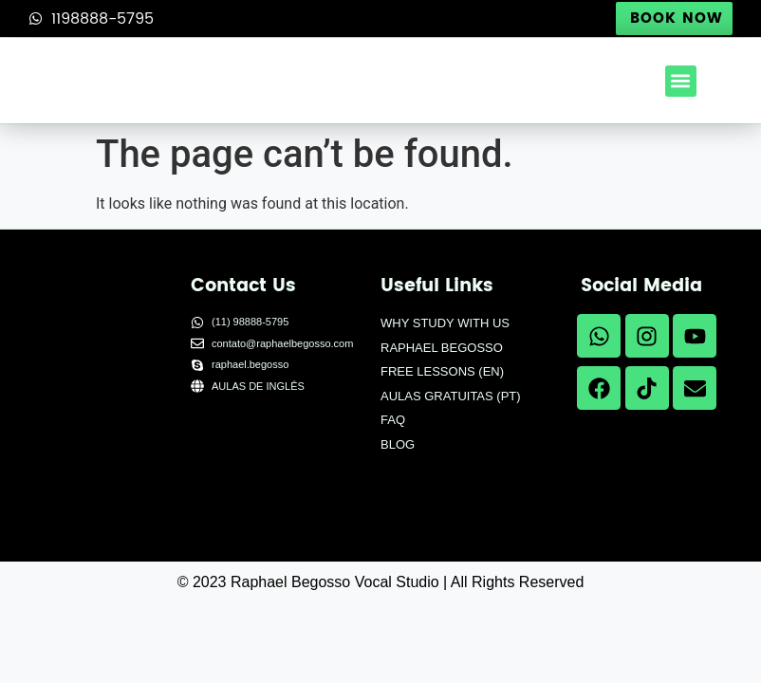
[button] (680, 81)
